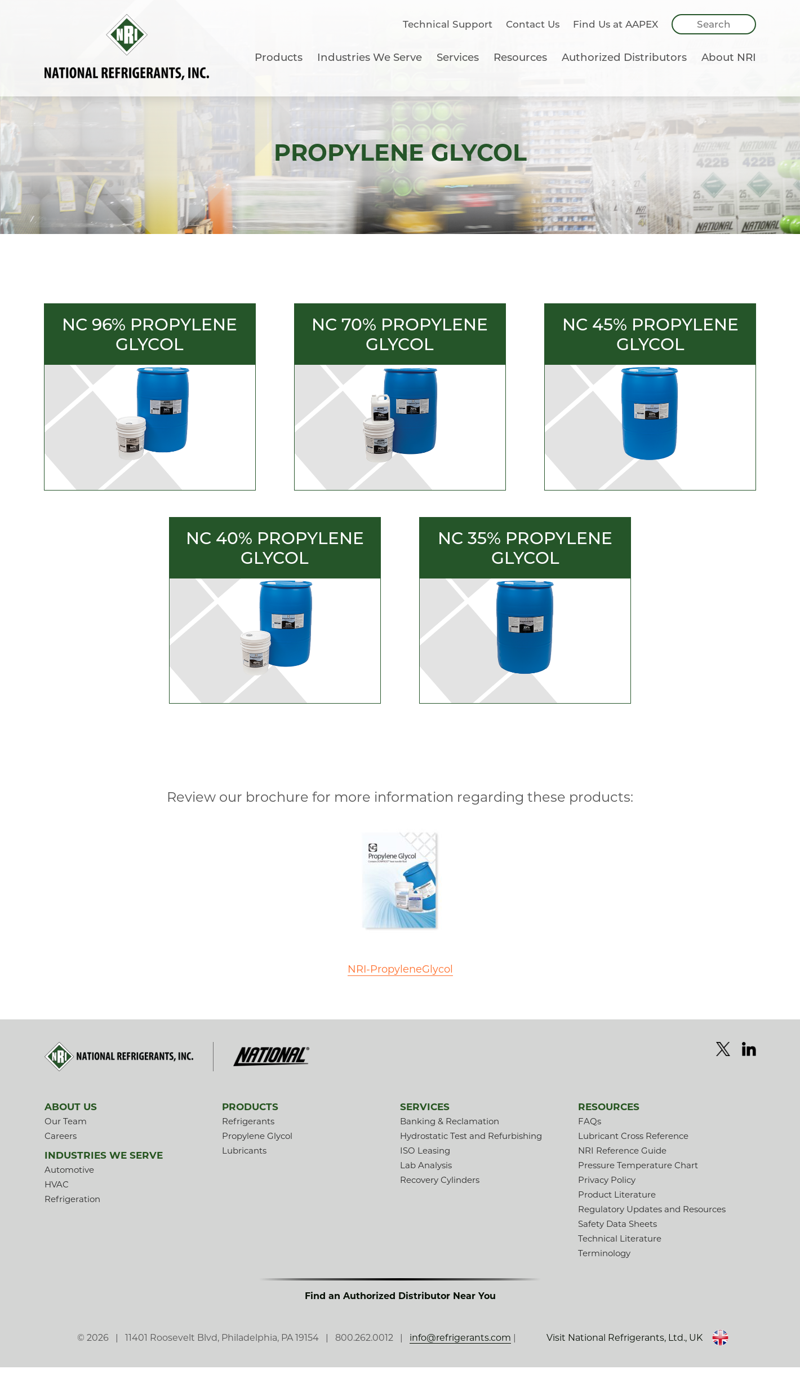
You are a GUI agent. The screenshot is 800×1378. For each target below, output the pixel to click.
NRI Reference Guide (622, 1161)
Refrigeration (72, 1209)
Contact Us (532, 35)
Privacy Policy (606, 1190)
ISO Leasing (425, 1161)
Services (458, 68)
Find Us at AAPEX (615, 35)
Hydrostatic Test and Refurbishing (471, 1146)
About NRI (728, 68)
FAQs (589, 1132)
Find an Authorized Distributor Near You (400, 1306)
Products (279, 68)
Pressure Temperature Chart (638, 1176)
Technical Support (447, 35)
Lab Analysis (426, 1176)
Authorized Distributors (624, 68)
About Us (71, 1117)
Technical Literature (619, 1249)
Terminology (604, 1263)
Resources (520, 68)
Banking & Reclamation (449, 1132)
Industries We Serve (369, 68)
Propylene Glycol (257, 1146)
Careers (61, 1146)
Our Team (66, 1132)
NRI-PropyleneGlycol (400, 978)
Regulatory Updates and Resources (652, 1219)
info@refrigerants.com (471, 1348)
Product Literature (617, 1205)
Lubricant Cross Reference (633, 1146)
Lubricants (244, 1161)
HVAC (57, 1195)
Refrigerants (248, 1132)
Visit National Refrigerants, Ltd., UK (608, 1348)
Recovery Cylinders (439, 1190)
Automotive (69, 1180)
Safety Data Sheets (617, 1234)
